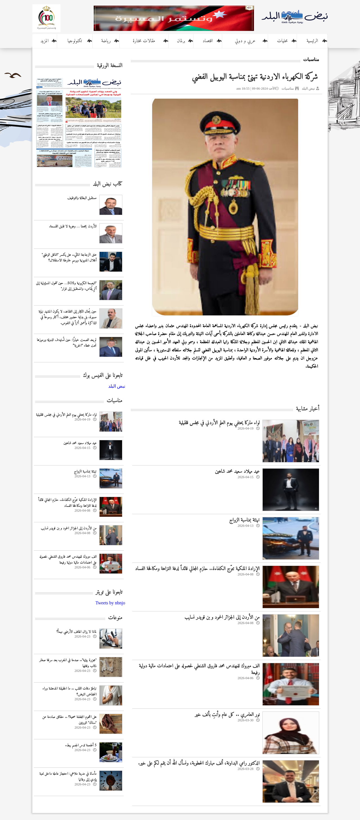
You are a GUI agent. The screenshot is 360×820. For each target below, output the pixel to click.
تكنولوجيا (75, 41)
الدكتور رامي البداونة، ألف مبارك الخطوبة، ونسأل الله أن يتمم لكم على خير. (199, 763)
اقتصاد (207, 41)
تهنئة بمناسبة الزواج (244, 520)
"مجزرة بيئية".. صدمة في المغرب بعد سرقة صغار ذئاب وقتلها (67, 663)
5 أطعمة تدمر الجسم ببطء (80, 745)
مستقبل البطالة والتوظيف (81, 198)
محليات (282, 41)
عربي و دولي (245, 41)
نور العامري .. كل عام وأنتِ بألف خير (227, 714)
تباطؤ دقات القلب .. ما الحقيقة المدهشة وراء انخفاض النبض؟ (69, 691)
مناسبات (288, 89)
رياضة (106, 41)
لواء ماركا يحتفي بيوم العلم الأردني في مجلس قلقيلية (219, 423)
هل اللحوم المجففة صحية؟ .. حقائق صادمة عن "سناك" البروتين (69, 720)
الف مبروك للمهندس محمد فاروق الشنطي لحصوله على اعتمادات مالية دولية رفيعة (199, 669)
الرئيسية (312, 41)
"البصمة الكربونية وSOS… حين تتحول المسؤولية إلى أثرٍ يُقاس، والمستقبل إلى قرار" (66, 286)
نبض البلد (308, 89)
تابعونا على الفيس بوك (102, 376)
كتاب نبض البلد (107, 184)
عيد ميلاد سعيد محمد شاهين (237, 471)
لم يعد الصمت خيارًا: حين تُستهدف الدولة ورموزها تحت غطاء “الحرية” (66, 343)
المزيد (44, 41)
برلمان (181, 41)
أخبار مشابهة (307, 409)
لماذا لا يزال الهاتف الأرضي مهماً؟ (76, 632)
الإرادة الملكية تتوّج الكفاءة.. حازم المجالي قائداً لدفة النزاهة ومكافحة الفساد (197, 568)
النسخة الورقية (109, 66)
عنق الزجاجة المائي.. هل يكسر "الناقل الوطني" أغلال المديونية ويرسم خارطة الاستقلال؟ (69, 258)
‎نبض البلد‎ (116, 386)
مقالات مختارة (144, 41)
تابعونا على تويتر (109, 592)
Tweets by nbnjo (110, 602)
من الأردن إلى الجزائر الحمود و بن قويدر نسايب (222, 617)
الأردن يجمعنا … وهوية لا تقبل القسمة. (72, 226)
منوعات (115, 618)
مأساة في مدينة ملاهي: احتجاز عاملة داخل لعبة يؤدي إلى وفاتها (67, 777)
